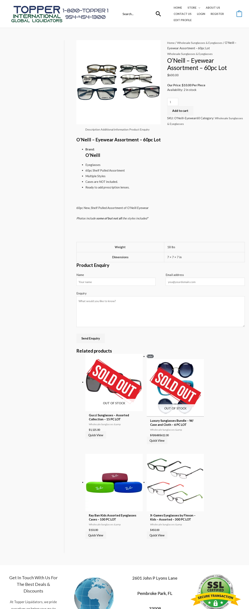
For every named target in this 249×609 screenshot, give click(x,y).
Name (80, 275)
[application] (198, 7)
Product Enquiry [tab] (144, 130)
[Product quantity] (173, 102)
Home (171, 42)
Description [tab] (93, 130)
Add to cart (180, 111)
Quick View (97, 425)
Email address (175, 275)
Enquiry (81, 294)
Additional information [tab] (117, 130)
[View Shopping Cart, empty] (239, 13)
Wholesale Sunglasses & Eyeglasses (201, 42)
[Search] (158, 14)
